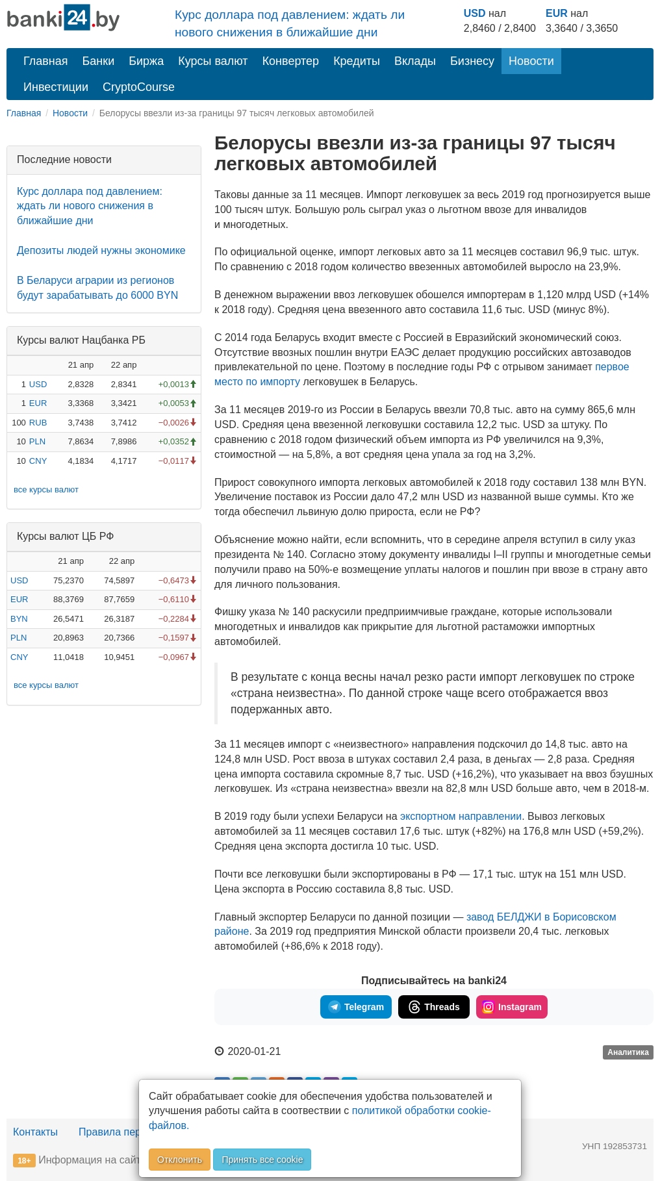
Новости (531, 61)
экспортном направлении (461, 816)
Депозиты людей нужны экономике (101, 250)
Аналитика (628, 1052)
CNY (38, 461)
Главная (45, 61)
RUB (38, 422)
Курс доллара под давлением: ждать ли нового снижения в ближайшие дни (89, 206)
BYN (19, 619)
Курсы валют (212, 61)
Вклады (415, 61)
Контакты (35, 1131)
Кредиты (356, 61)
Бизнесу (472, 61)
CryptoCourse (139, 87)
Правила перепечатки (131, 1131)
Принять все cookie (262, 1159)
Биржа (146, 61)
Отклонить (179, 1159)
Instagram (512, 1006)
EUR (557, 13)
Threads (433, 1006)
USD (475, 13)
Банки (98, 61)
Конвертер (291, 61)
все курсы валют (46, 489)
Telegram (356, 1006)
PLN (37, 441)
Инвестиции (55, 87)
